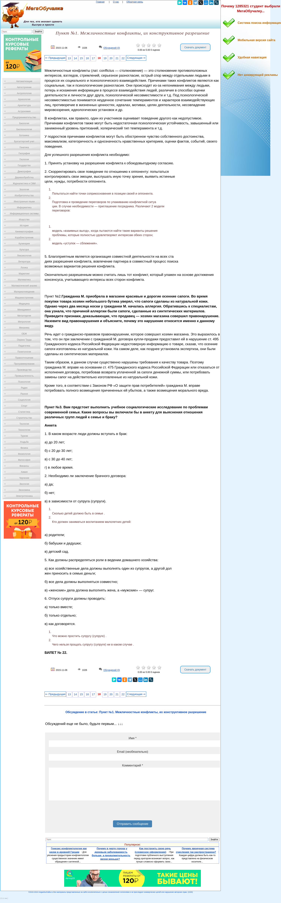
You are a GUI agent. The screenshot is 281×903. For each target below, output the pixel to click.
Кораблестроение (24, 237)
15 (81, 58)
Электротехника (24, 496)
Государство (24, 165)
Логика (24, 267)
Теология (24, 424)
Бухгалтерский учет (24, 141)
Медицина (24, 303)
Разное (24, 394)
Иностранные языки (24, 201)
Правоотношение (24, 357)
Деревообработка (24, 177)
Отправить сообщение (132, 823)
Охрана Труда (24, 339)
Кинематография (24, 231)
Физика (24, 448)
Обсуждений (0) (111, 48)
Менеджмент (24, 309)
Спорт (24, 406)
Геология (24, 159)
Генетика (24, 147)
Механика (24, 327)
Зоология (24, 189)
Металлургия (24, 315)
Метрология (24, 321)
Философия (24, 460)
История (24, 225)
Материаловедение (24, 291)
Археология (24, 99)
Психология (24, 382)
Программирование (24, 363)
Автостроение (24, 87)
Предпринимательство (24, 117)
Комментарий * (132, 765)
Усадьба (24, 442)
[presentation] (77, 811)
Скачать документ (195, 47)
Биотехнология (24, 129)
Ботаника (24, 135)
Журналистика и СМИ (24, 183)
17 (93, 58)
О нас (116, 2)
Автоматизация (24, 81)
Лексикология (24, 255)
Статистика (24, 412)
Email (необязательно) (132, 751)
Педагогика (24, 345)
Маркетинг (24, 273)
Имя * (132, 738)
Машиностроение (24, 297)
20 (110, 58)
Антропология (24, 93)
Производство (24, 369)
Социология (24, 400)
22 (122, 58)
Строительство (24, 418)
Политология (24, 351)
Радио (24, 388)
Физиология (24, 454)
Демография (24, 171)
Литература (24, 261)
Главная (100, 2)
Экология (24, 484)
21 (116, 58)
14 (75, 58)
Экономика (24, 490)
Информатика (24, 207)
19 (104, 58)
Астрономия (24, 111)
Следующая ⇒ (136, 57)
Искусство (24, 219)
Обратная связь (134, 2)
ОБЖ (24, 333)
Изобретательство (24, 195)
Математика (24, 279)
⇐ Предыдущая (55, 57)
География (24, 153)
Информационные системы (24, 213)
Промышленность (24, 375)
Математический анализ (24, 285)
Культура (24, 249)
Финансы (24, 466)
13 (69, 58)
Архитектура (24, 105)
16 (87, 58)
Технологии (24, 430)
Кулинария (24, 243)
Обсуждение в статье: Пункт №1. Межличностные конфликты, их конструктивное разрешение (136, 712)
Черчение (24, 478)
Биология (24, 123)
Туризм (24, 436)
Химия (24, 472)
